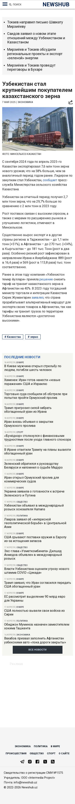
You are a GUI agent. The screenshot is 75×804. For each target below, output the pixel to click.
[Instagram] (29, 762)
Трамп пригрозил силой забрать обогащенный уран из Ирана (28, 409)
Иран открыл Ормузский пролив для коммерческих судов (31, 479)
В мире (20, 362)
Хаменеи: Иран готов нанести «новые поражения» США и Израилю (32, 382)
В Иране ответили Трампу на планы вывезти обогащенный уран (37, 451)
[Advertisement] (37, 693)
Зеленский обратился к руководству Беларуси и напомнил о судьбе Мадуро (33, 465)
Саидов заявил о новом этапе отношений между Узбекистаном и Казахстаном (36, 37)
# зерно (33, 336)
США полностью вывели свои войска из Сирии (34, 612)
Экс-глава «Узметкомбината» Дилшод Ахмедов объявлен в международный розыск (33, 554)
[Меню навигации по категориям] (5, 4)
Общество (22, 502)
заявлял (38, 297)
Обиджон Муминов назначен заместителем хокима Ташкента (36, 626)
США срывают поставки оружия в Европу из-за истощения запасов (35, 539)
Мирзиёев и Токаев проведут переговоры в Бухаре (31, 67)
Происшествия (16, 753)
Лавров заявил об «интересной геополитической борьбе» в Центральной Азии (35, 523)
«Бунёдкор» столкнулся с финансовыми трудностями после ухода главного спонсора (37, 437)
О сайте (64, 753)
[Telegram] (22, 762)
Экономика (23, 635)
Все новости (37, 649)
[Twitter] (45, 762)
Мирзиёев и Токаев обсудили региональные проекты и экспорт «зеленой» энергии (34, 53)
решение (46, 279)
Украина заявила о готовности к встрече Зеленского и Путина (34, 493)
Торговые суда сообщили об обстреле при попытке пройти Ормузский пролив (35, 396)
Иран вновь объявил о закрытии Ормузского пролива (28, 423)
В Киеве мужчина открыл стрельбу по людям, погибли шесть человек (32, 368)
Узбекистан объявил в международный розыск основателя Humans (34, 507)
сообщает (50, 180)
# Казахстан (12, 336)
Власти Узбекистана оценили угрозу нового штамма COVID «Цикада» (36, 570)
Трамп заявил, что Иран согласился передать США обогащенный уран (37, 584)
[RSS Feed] (52, 762)
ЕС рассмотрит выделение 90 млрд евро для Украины (34, 598)
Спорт (20, 432)
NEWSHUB (56, 4)
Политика (22, 516)
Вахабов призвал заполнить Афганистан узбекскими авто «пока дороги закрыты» (35, 640)
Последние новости (22, 357)
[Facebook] (37, 762)
